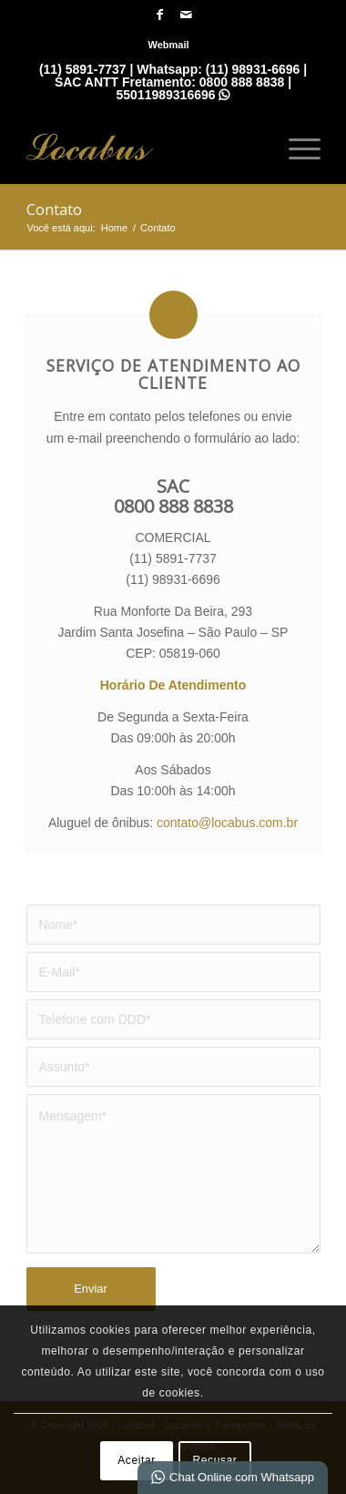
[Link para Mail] (185, 14)
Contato (54, 210)
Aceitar (136, 1460)
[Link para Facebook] (159, 14)
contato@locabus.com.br (227, 822)
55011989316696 (173, 94)
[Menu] (295, 146)
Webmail (168, 44)
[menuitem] (168, 44)
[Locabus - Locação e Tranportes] (143, 146)
